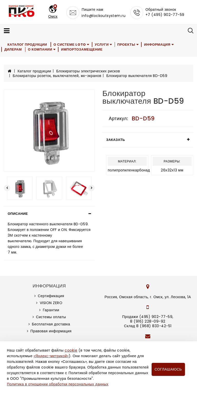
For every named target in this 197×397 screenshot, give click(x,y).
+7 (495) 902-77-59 (164, 14)
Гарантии (51, 310)
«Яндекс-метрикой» (51, 356)
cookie (71, 350)
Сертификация (51, 296)
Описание (18, 213)
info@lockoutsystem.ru (103, 15)
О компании (40, 49)
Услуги (102, 44)
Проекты (128, 44)
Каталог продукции (27, 44)
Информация (159, 44)
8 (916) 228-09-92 (147, 321)
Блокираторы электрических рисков (88, 71)
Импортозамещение (82, 49)
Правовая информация (51, 331)
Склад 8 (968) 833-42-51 (147, 326)
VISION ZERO (51, 303)
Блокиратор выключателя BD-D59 (136, 75)
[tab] (49, 213)
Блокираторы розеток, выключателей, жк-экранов (57, 75)
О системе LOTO (70, 44)
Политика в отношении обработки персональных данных (58, 384)
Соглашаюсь (168, 369)
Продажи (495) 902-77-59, (147, 316)
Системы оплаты (51, 317)
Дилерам (13, 49)
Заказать (115, 139)
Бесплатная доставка (51, 324)
